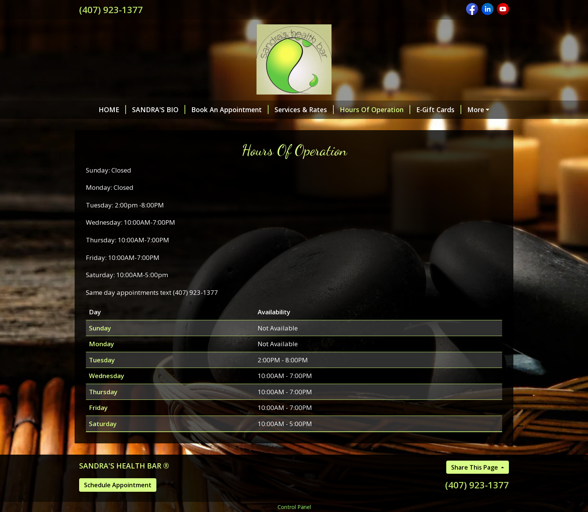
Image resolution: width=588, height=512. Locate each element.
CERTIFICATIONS (391, 125)
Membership (257, 125)
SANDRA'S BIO (145, 109)
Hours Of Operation (361, 109)
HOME (98, 109)
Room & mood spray (322, 125)
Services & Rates (290, 109)
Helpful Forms (480, 109)
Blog (217, 125)
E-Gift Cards (425, 109)
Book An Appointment (216, 109)
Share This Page (475, 483)
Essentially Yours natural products (143, 125)
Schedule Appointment (118, 501)
